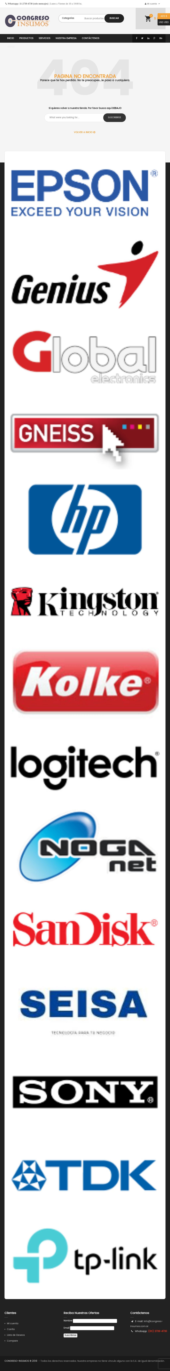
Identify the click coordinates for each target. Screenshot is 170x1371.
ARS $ (162, 16)
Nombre (68, 1321)
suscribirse (114, 117)
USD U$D (163, 22)
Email (66, 1328)
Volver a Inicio (84, 132)
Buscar (114, 18)
